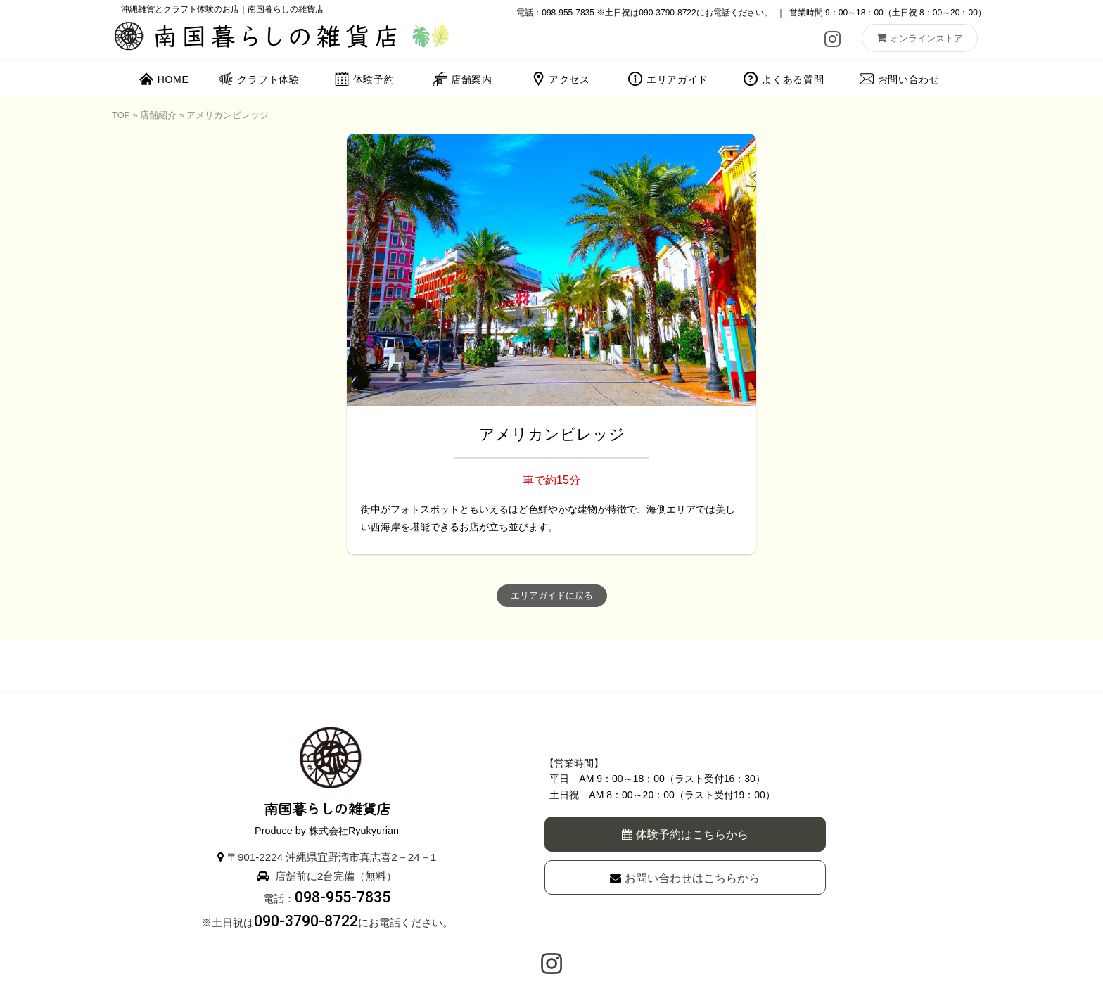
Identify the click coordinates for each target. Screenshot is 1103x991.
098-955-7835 (568, 13)
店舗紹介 (158, 115)
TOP (121, 115)
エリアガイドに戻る (552, 595)
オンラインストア (919, 38)
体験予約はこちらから (685, 834)
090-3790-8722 (667, 13)
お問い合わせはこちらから (685, 878)
